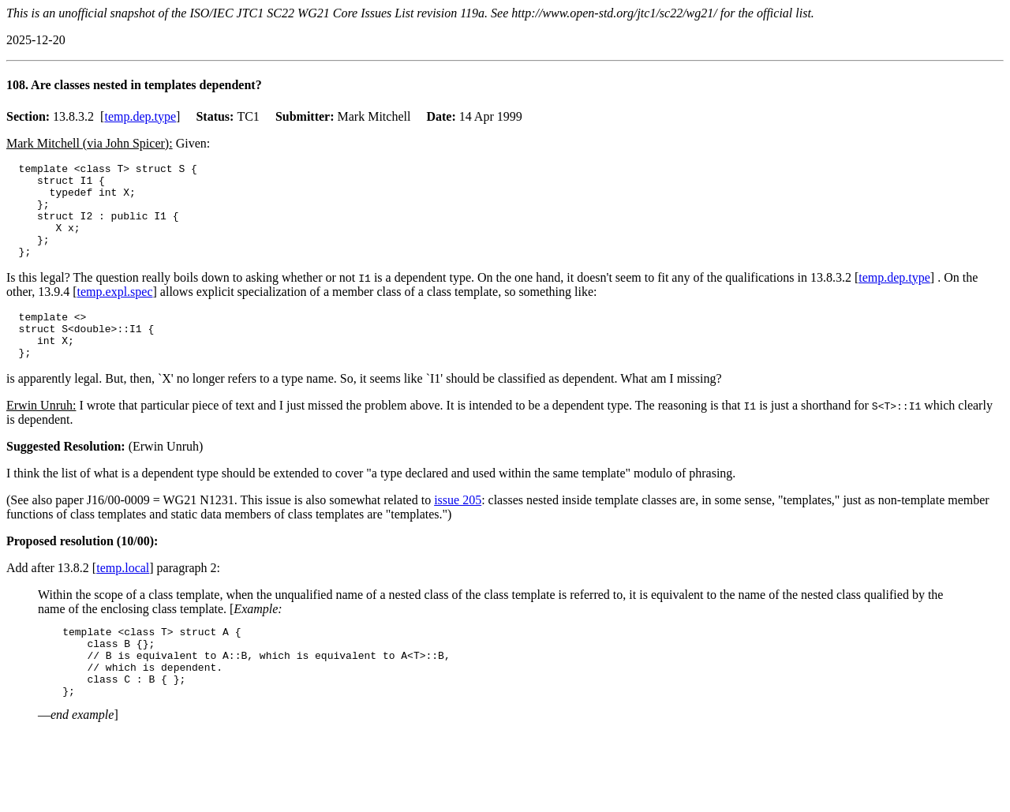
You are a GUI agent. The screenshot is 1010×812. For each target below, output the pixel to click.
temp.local (122, 596)
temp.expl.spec (115, 310)
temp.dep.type (140, 116)
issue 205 (457, 528)
